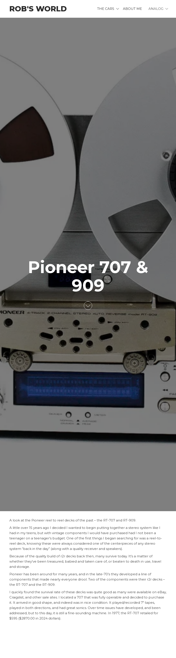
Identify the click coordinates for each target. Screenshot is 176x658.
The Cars (105, 9)
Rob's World (38, 8)
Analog (155, 9)
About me (132, 9)
